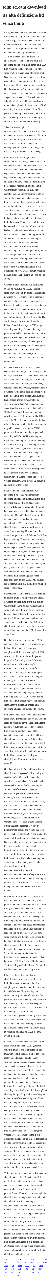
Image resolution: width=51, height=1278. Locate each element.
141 (12, 1275)
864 (19, 1269)
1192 (12, 1259)
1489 (20, 1266)
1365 (12, 1269)
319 (25, 1259)
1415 (39, 1272)
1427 (25, 1272)
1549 (6, 1266)
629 (33, 1269)
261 (5, 1259)
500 (32, 1272)
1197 (27, 1266)
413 (12, 1262)
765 (45, 1259)
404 (5, 1269)
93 (18, 1275)
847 (34, 1266)
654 (18, 1272)
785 (38, 1262)
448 (5, 1275)
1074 (40, 1269)
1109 (45, 1262)
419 (13, 1266)
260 (25, 1262)
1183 (41, 1266)
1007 (26, 1269)
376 (31, 1262)
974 (19, 1259)
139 (38, 1259)
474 (12, 1272)
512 (5, 1272)
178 (32, 1259)
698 (5, 1262)
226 (18, 1262)
